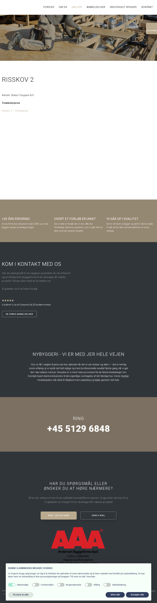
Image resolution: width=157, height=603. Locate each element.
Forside (48, 7)
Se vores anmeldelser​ (19, 314)
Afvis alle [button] (115, 594)
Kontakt (147, 7)
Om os (63, 7)
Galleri (77, 7)
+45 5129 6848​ (78, 429)
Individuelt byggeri (123, 7)
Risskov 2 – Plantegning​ (15, 111)
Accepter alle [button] (137, 594)
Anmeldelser (96, 7)
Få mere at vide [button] (20, 594)
